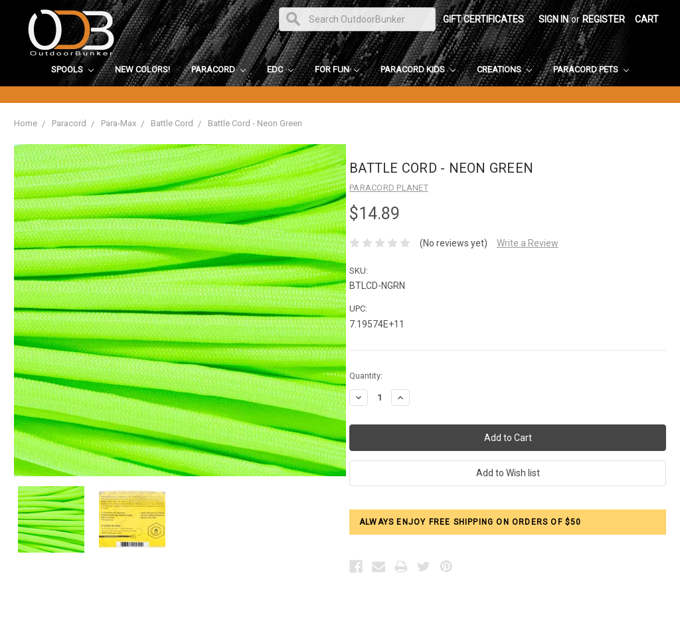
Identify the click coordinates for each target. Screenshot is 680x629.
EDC (280, 69)
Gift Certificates (483, 19)
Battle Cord (172, 123)
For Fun (337, 69)
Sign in (553, 19)
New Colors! (142, 69)
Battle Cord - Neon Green (255, 123)
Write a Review (527, 243)
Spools (72, 69)
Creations (504, 69)
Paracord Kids (418, 69)
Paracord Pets (591, 69)
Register (603, 19)
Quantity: (365, 376)
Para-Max (118, 123)
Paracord (218, 69)
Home (25, 123)
